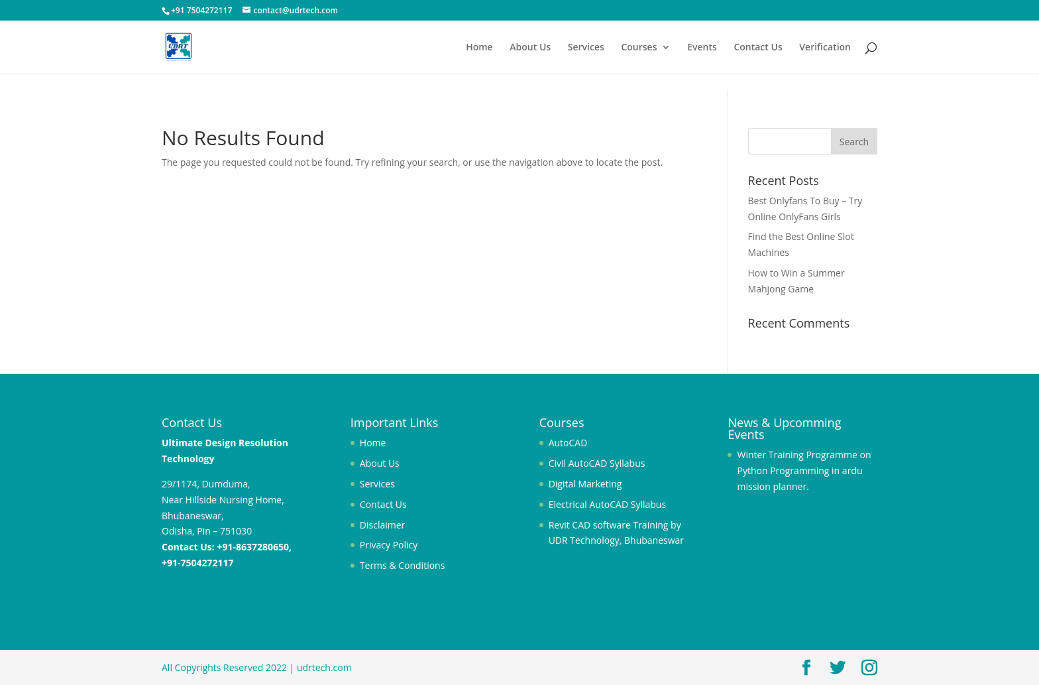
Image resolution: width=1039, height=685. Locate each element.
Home (479, 47)
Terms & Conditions (402, 565)
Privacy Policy (388, 544)
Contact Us (758, 47)
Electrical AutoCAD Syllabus (607, 504)
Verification (825, 47)
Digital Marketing (585, 483)
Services (586, 47)
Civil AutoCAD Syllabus (597, 463)
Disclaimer (382, 525)
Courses (639, 47)
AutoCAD (568, 442)
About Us (530, 47)
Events (702, 47)
